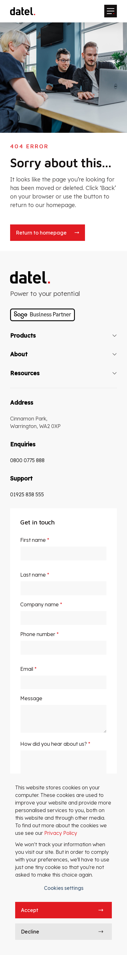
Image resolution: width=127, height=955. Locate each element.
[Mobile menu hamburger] (110, 11)
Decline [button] (30, 931)
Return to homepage (41, 233)
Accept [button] (29, 910)
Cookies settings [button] (63, 888)
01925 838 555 (27, 494)
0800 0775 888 (27, 460)
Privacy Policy (60, 833)
